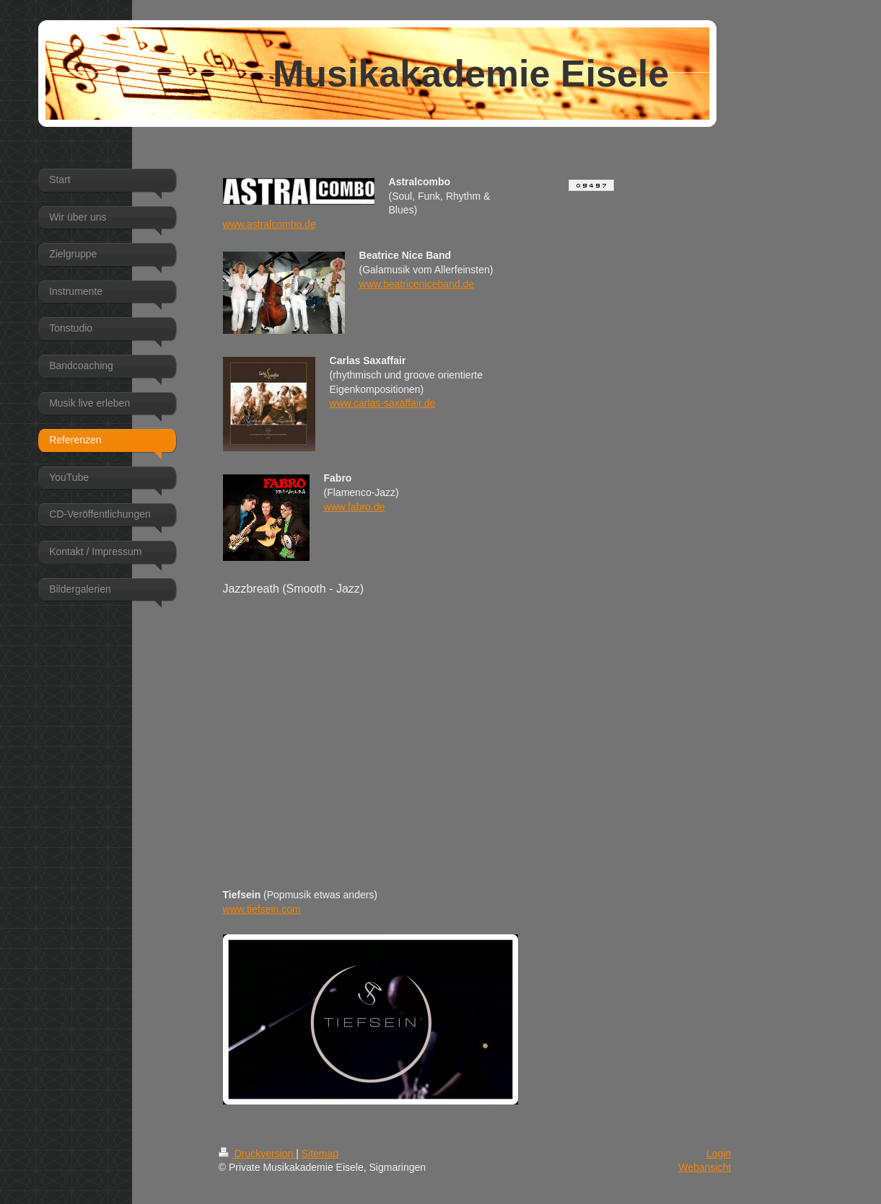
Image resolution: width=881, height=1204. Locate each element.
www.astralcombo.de (269, 224)
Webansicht (704, 1167)
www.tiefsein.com (262, 909)
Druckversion (257, 1153)
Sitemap (320, 1153)
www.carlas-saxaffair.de (383, 403)
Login (718, 1153)
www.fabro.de (354, 507)
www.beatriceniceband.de (417, 284)
